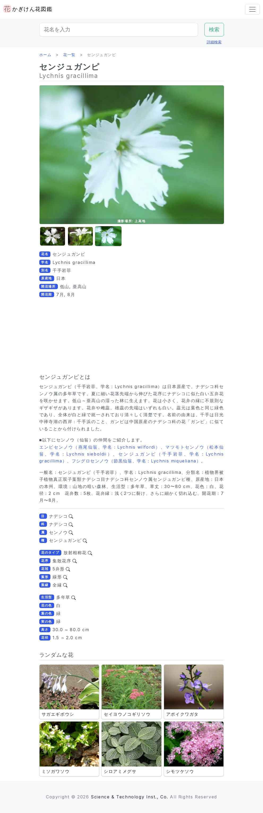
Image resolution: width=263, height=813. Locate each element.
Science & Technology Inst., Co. (129, 796)
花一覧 (69, 54)
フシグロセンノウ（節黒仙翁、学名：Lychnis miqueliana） (136, 461)
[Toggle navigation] (252, 9)
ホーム (45, 54)
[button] (52, 236)
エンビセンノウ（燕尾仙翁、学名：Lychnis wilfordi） (100, 447)
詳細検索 (214, 42)
